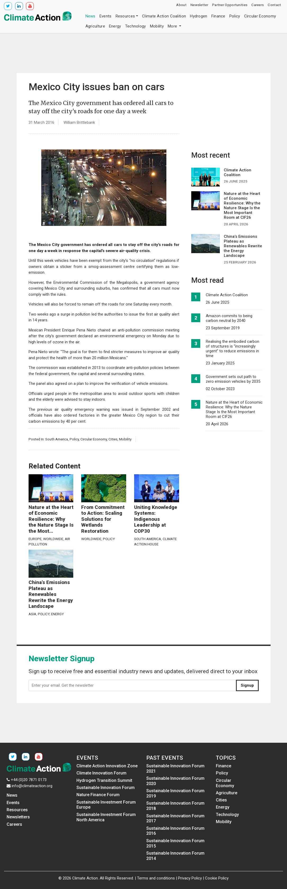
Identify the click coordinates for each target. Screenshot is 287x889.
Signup (247, 685)
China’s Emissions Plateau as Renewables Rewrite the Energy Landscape (51, 594)
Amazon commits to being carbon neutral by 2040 (229, 318)
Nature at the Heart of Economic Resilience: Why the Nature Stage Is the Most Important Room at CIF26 (234, 409)
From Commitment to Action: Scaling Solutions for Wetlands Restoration (103, 519)
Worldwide (53, 539)
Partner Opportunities (229, 5)
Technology (135, 26)
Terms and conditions (156, 878)
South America (56, 439)
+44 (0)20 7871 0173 (29, 779)
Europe (35, 539)
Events (105, 16)
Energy (115, 26)
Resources (125, 16)
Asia (32, 614)
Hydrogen (198, 16)
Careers (257, 5)
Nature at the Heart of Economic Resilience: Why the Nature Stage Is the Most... (51, 519)
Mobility (157, 26)
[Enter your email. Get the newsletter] (132, 685)
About (181, 5)
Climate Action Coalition (164, 16)
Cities (112, 439)
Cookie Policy (217, 878)
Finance (218, 16)
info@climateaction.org (32, 785)
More (173, 26)
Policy (234, 16)
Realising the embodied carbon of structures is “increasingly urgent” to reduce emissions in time (232, 348)
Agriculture (95, 26)
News (90, 16)
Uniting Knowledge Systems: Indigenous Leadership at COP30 (155, 519)
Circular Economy (260, 16)
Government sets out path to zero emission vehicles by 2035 (233, 379)
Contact (274, 5)
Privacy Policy (190, 878)
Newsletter (199, 5)
